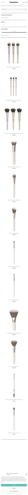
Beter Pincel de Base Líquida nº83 (14, 200)
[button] (26, 474)
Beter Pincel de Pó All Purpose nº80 (14, 333)
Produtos (5, 5)
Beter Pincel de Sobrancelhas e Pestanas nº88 (14, 399)
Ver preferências (14, 491)
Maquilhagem (10, 5)
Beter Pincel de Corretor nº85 (14, 266)
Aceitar (14, 485)
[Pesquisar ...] (14, 9)
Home (2, 5)
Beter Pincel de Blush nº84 (14, 233)
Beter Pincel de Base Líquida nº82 (14, 166)
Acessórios (14, 5)
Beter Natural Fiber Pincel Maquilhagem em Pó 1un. (14, 133)
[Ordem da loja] (6, 35)
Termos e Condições (9, 493)
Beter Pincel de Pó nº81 (14, 366)
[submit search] (25, 9)
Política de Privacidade (17, 493)
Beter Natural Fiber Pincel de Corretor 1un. (14, 100)
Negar (14, 488)
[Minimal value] (14, 32)
